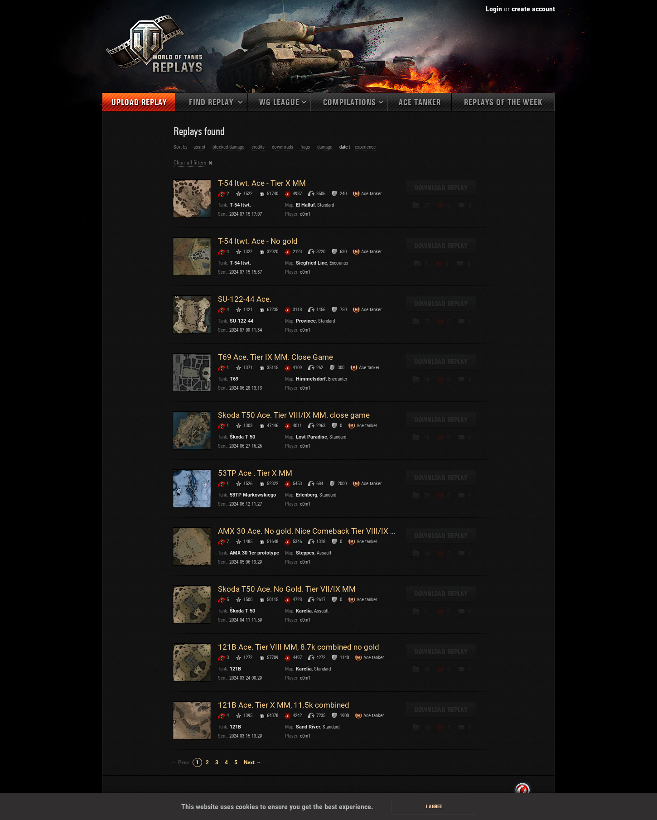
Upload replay (139, 102)
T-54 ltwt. (240, 205)
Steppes (305, 553)
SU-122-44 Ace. (244, 299)
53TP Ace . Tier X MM (255, 473)
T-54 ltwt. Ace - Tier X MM (262, 183)
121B (235, 669)
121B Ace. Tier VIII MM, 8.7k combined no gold (298, 646)
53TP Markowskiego (253, 495)
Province (306, 321)
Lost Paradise (311, 437)
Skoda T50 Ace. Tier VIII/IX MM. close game (294, 415)
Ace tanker (420, 102)
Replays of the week (503, 102)
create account (533, 9)
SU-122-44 (241, 321)
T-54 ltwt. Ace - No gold (258, 241)
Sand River (308, 727)
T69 (234, 379)
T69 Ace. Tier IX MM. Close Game (275, 357)
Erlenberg (306, 495)
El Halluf (305, 205)
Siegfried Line (311, 263)
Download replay (441, 188)
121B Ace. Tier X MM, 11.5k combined (283, 704)
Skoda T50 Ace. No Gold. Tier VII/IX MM (287, 588)
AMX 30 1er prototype (254, 553)
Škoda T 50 (242, 437)
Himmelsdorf (311, 379)
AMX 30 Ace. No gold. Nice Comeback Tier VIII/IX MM (311, 530)
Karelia (304, 611)
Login (494, 9)
